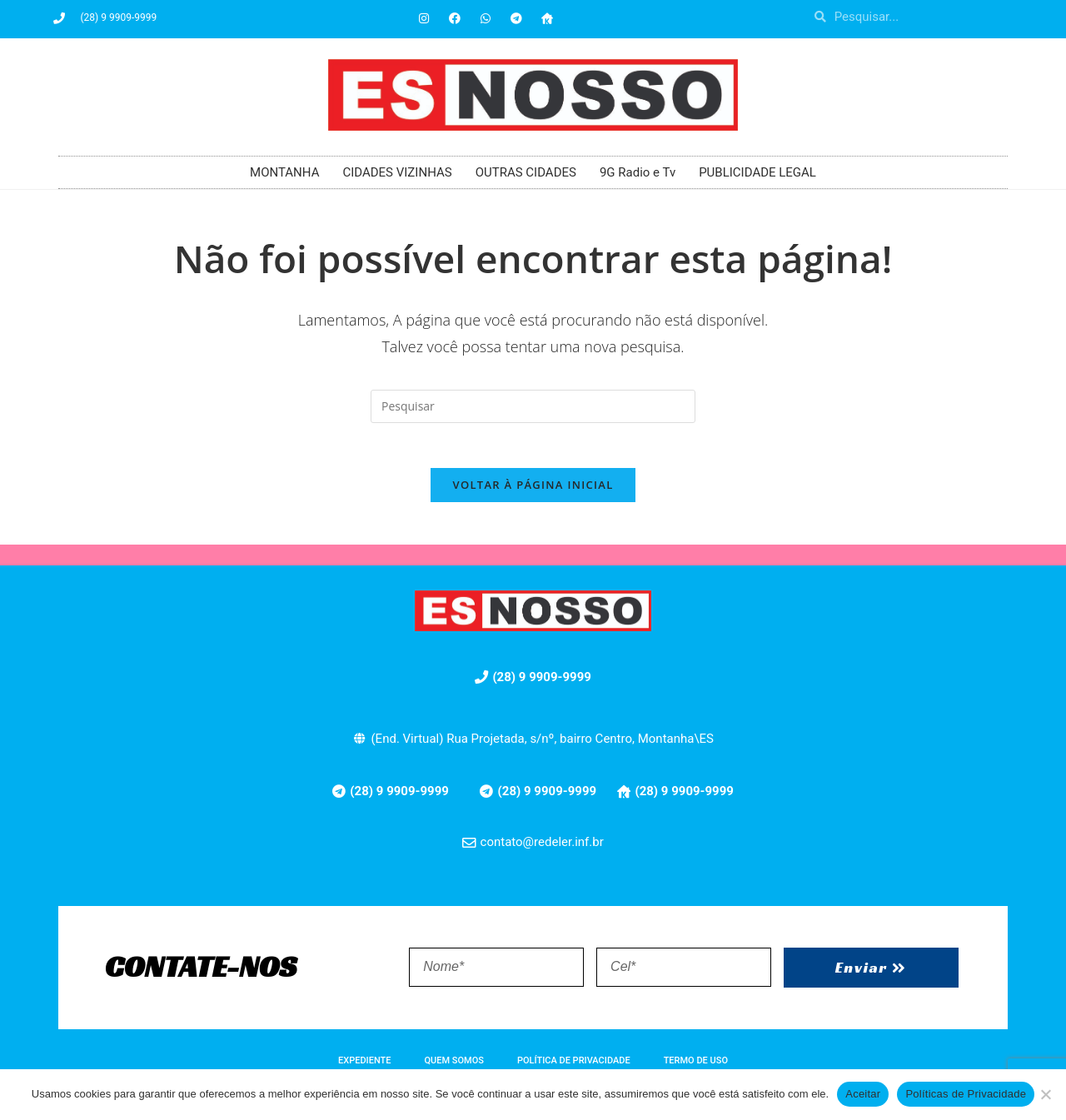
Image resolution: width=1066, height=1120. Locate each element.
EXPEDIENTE (364, 1066)
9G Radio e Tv (637, 172)
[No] (1045, 1094)
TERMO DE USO (696, 1066)
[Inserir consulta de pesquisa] (533, 406)
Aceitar (862, 1094)
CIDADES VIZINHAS (396, 172)
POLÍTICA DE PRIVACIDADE (573, 1066)
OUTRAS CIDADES (526, 172)
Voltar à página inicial (532, 490)
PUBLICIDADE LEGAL (757, 172)
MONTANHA (284, 172)
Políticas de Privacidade (965, 1094)
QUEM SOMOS (454, 1066)
